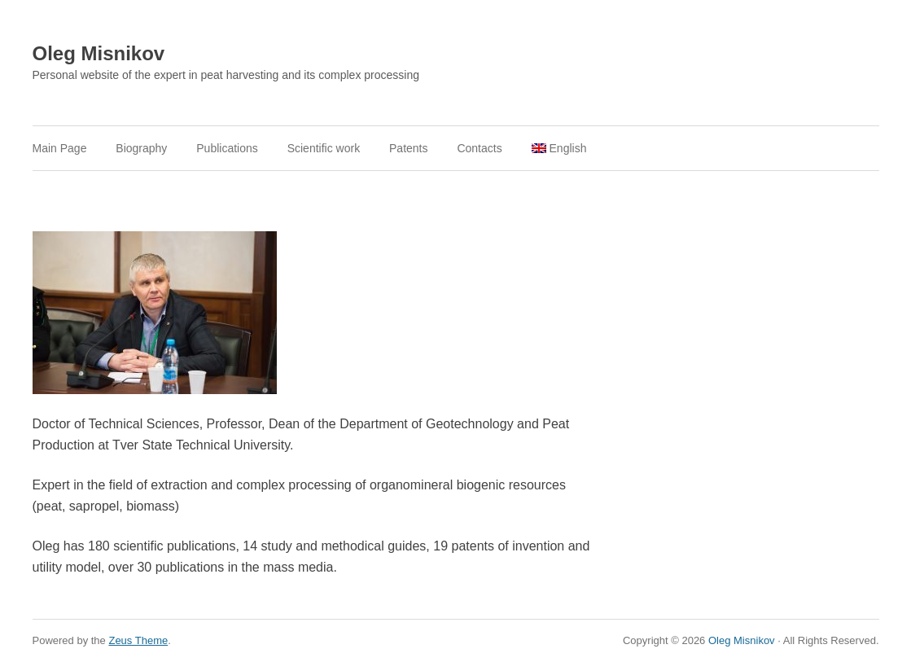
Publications (227, 148)
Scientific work (323, 148)
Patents (408, 148)
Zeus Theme (138, 640)
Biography (141, 148)
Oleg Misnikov (99, 53)
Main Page (60, 148)
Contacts (479, 148)
